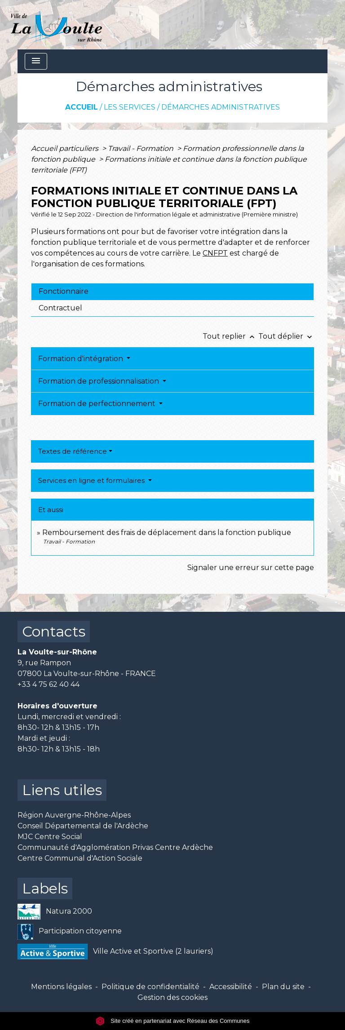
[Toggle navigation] (36, 61)
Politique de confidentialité (150, 986)
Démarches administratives (220, 107)
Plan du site (283, 986)
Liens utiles (62, 790)
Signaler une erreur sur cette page (250, 567)
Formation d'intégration (81, 358)
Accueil (81, 107)
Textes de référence (72, 451)
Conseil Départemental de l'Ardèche (83, 826)
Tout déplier (286, 336)
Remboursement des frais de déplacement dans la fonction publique (166, 532)
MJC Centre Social (50, 836)
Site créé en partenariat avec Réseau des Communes (173, 1020)
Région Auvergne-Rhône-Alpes (74, 815)
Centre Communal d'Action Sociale (80, 858)
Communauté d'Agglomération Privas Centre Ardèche (115, 847)
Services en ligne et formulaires (92, 480)
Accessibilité (230, 986)
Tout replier (230, 336)
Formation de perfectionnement (97, 403)
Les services (129, 107)
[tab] (172, 291)
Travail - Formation (141, 148)
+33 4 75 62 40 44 (49, 684)
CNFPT (215, 253)
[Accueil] (56, 24)
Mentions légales (61, 986)
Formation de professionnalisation (99, 381)
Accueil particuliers (65, 148)
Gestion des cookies (172, 997)
